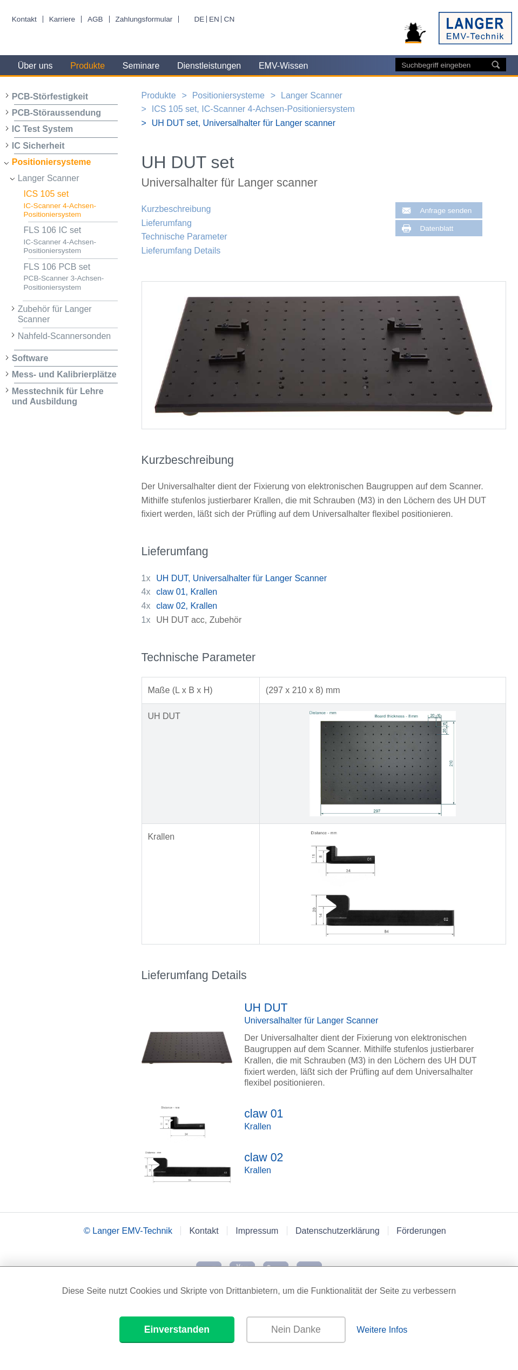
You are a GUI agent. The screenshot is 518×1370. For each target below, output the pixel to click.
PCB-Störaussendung (56, 112)
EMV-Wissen (283, 65)
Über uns (35, 65)
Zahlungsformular (143, 19)
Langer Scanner (48, 178)
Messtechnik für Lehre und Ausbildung (58, 396)
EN (214, 19)
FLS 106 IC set (71, 240)
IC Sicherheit (38, 145)
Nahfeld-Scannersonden (64, 336)
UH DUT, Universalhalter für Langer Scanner (241, 578)
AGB (95, 19)
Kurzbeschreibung (176, 209)
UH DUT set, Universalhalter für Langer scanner (243, 123)
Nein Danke (296, 1329)
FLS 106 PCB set (71, 277)
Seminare (141, 65)
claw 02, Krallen (186, 605)
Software (30, 358)
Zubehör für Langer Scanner (55, 314)
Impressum (257, 1230)
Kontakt (24, 19)
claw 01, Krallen (186, 591)
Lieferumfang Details (181, 250)
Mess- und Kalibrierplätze (64, 374)
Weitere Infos (381, 1329)
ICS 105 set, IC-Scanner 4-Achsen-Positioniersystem (253, 109)
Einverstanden (177, 1329)
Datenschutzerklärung (337, 1230)
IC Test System (42, 129)
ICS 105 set (71, 204)
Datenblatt (436, 228)
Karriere (62, 19)
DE (199, 19)
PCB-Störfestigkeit (50, 96)
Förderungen (421, 1230)
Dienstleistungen (209, 65)
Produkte (87, 65)
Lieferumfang (167, 223)
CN (229, 19)
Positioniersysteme (51, 162)
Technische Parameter (184, 236)
